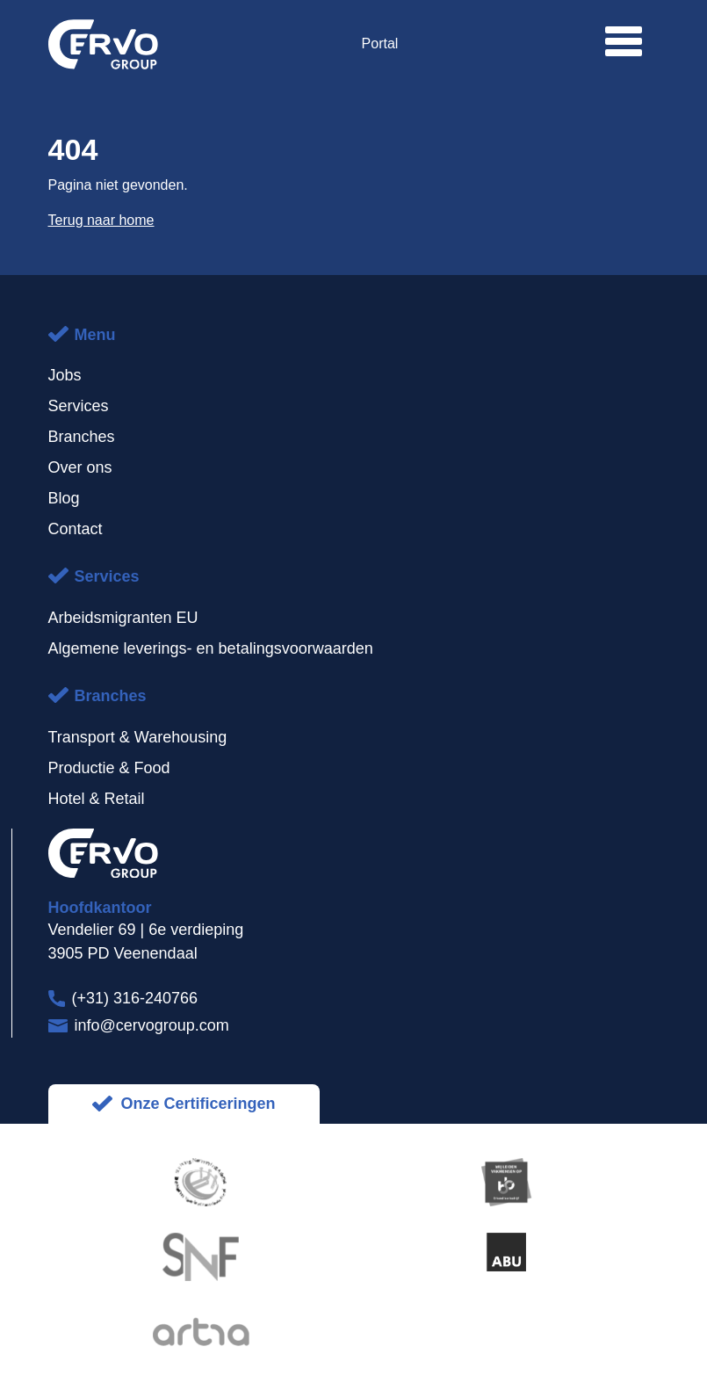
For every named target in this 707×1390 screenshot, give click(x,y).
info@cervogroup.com (152, 1025)
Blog (64, 498)
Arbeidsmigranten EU (123, 617)
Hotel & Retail (96, 798)
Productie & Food (109, 768)
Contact (75, 529)
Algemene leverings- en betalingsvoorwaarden (210, 648)
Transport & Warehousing (137, 737)
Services (78, 406)
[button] (623, 41)
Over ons (80, 467)
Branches (81, 436)
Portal (380, 43)
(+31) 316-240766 (135, 998)
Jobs (65, 375)
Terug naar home (101, 220)
